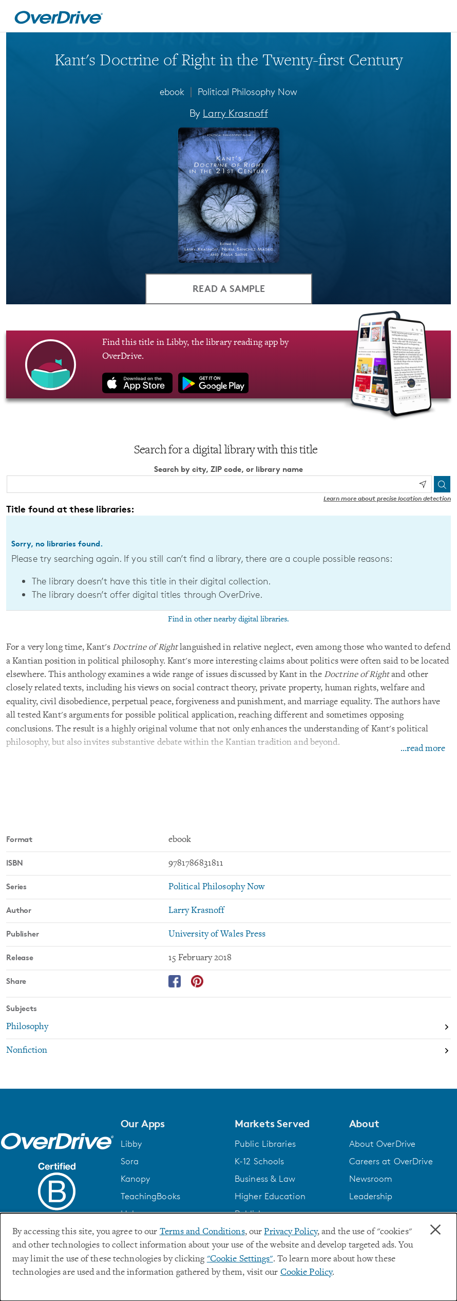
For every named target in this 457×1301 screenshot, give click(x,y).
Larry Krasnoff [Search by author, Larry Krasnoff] (235, 113)
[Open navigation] (437, 17)
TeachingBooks (150, 1196)
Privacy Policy (290, 1232)
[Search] (442, 483)
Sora (130, 1161)
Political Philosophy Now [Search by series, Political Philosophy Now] (216, 887)
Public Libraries (265, 1144)
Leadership (371, 1196)
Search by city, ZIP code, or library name (228, 469)
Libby (131, 1144)
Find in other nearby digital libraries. (228, 619)
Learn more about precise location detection (387, 498)
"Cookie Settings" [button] (240, 1259)
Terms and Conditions (202, 1232)
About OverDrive (382, 1144)
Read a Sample (229, 288)
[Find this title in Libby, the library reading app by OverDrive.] (228, 364)
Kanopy (135, 1179)
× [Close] (435, 1230)
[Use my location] (422, 484)
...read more (423, 749)
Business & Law (265, 1179)
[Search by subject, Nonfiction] (228, 1050)
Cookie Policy (306, 1272)
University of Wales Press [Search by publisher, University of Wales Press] (217, 934)
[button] (172, 1123)
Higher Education (270, 1196)
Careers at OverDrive (391, 1161)
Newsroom (371, 1179)
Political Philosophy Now (247, 91)
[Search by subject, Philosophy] (228, 1027)
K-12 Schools (259, 1161)
